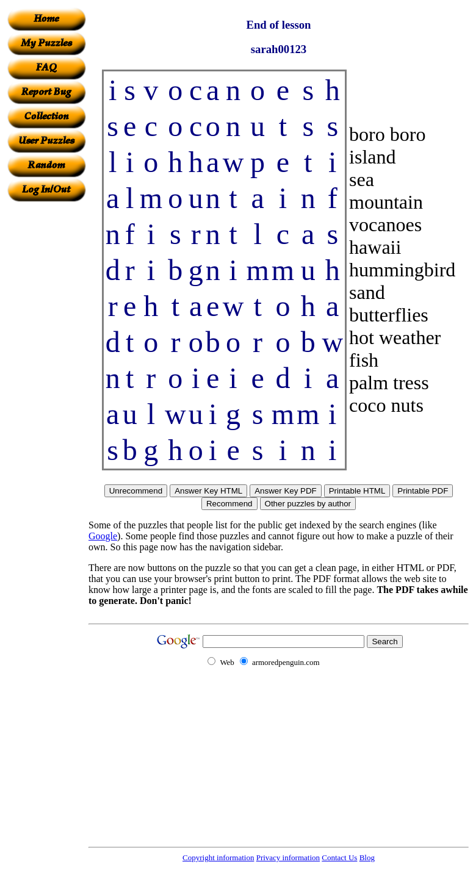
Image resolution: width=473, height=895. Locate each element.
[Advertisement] (46, 385)
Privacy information (288, 857)
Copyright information (218, 857)
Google (102, 536)
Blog (367, 857)
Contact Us (339, 857)
